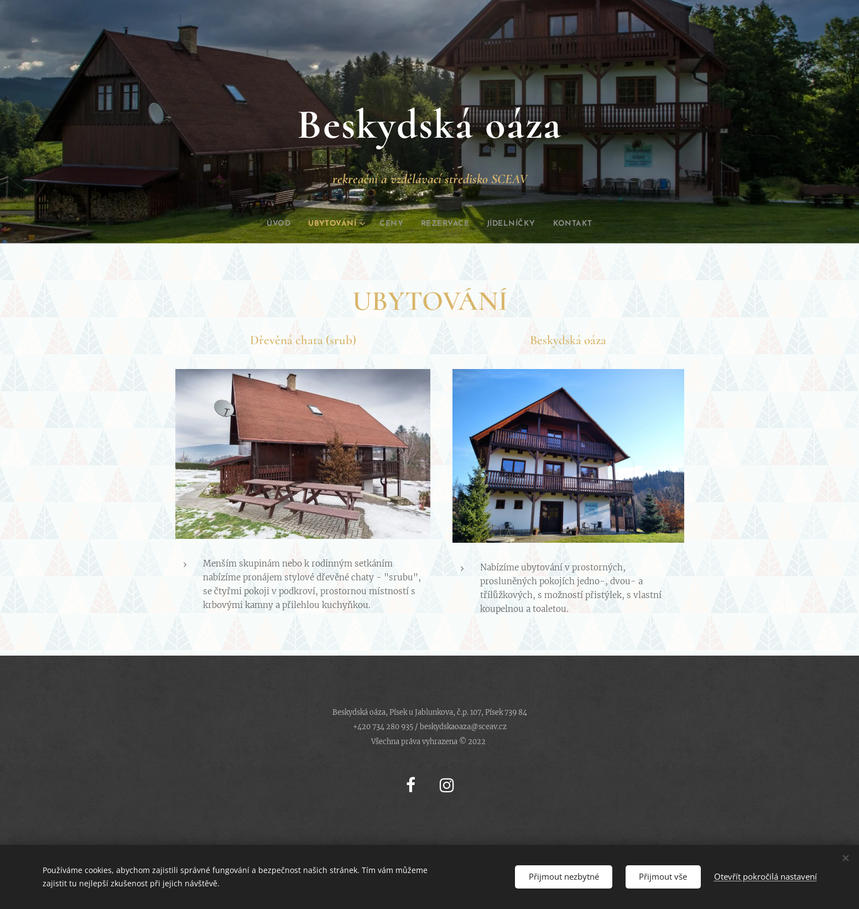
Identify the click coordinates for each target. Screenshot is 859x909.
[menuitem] (266, 224)
